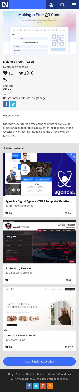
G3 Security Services (18, 268)
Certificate (37, 374)
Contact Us (22, 374)
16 (8, 212)
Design (7, 98)
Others (7, 89)
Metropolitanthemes (21, 205)
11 (8, 71)
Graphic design (21, 98)
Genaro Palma (17, 340)
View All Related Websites (40, 361)
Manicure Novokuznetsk (20, 335)
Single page (39, 98)
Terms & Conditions (59, 374)
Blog (11, 374)
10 (8, 346)
